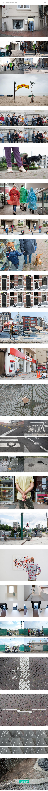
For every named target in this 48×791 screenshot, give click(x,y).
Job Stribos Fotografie (9, 2)
